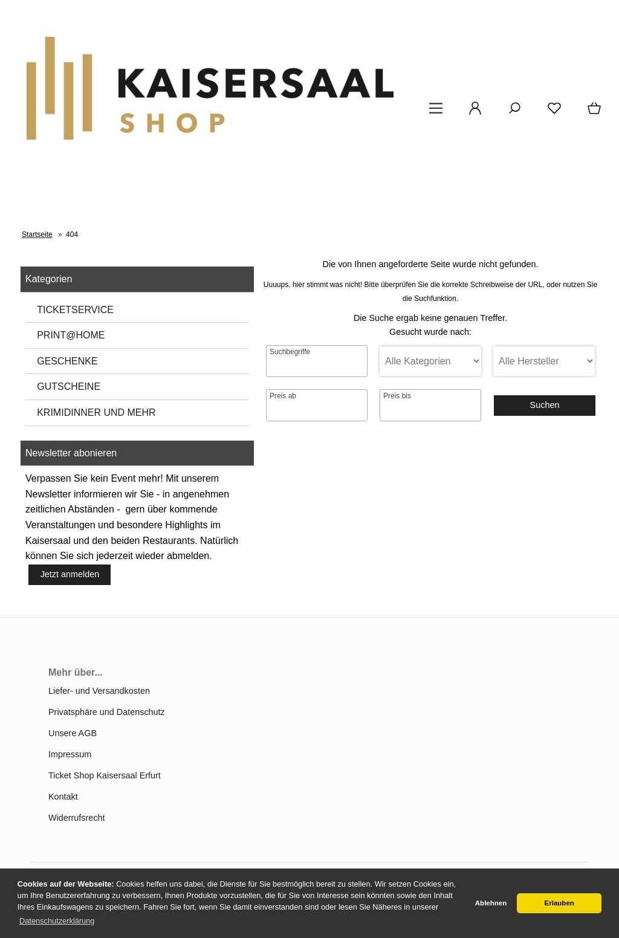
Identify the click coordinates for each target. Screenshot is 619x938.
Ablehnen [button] (491, 903)
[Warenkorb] (595, 112)
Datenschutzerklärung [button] (56, 920)
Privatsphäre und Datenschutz (106, 712)
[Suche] (514, 112)
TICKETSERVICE (75, 310)
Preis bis (397, 395)
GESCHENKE (67, 361)
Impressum (69, 754)
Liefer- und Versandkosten (99, 691)
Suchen (545, 405)
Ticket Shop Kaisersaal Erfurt (104, 775)
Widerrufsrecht (76, 818)
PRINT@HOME (71, 335)
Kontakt (63, 796)
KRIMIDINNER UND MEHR (96, 412)
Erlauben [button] (559, 903)
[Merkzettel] (554, 112)
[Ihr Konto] (475, 112)
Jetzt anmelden (70, 574)
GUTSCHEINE (68, 386)
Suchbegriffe (290, 351)
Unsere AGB (72, 733)
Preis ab (283, 395)
